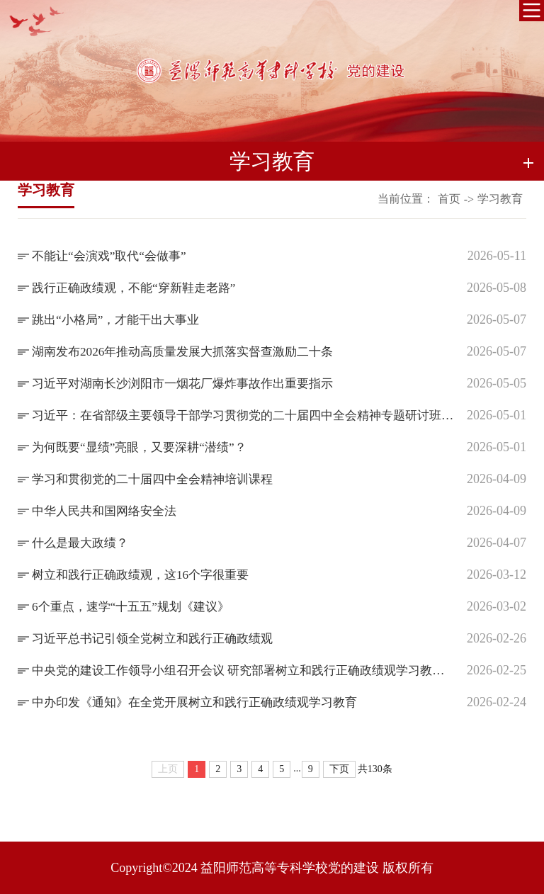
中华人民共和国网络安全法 (108, 511)
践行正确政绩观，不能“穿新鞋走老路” (139, 288)
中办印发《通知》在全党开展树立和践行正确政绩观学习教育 (204, 702)
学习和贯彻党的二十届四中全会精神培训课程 (159, 479)
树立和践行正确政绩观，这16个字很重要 (146, 574)
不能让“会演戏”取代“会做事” (113, 256)
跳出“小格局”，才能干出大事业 (120, 319)
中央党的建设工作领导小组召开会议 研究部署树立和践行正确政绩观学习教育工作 (243, 670)
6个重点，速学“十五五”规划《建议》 (136, 606)
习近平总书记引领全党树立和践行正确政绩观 (159, 638)
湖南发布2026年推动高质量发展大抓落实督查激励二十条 (191, 351)
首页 (449, 199)
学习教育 (500, 199)
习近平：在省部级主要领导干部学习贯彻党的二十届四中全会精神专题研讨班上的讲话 (243, 415)
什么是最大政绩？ (83, 543)
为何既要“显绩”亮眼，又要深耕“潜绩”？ (145, 447)
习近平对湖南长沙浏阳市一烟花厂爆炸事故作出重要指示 (191, 383)
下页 (339, 769)
